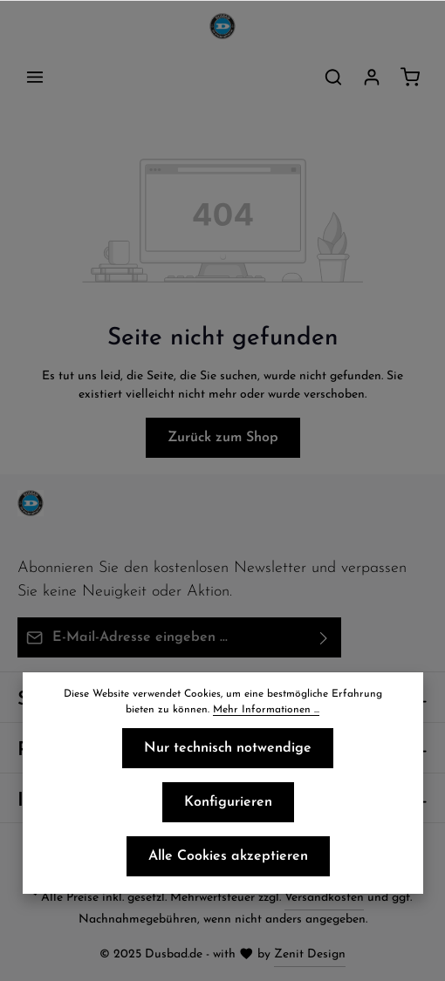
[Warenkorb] (410, 76)
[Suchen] (333, 76)
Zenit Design (310, 954)
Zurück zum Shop (223, 438)
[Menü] (34, 76)
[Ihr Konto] (371, 76)
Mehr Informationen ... (266, 710)
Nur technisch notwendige (228, 748)
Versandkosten (324, 897)
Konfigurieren (228, 802)
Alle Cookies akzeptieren (228, 856)
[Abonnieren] (324, 637)
